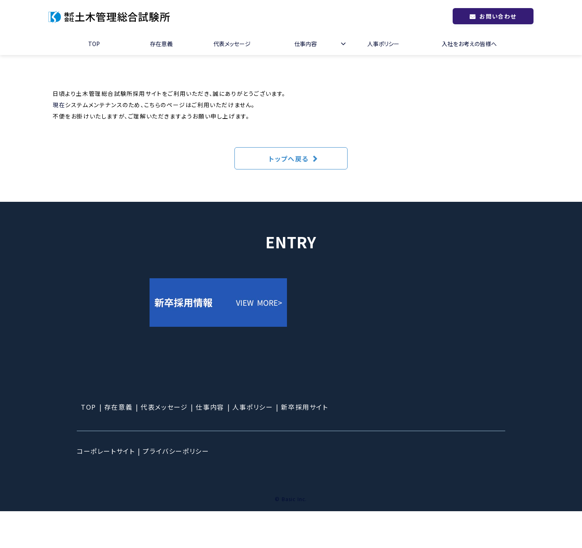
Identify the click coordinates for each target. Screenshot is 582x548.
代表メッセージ (232, 44)
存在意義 (161, 44)
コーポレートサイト (106, 488)
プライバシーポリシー (176, 488)
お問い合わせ (497, 16)
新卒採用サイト (304, 444)
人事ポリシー (383, 44)
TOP (94, 44)
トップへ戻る (289, 158)
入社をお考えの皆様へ (469, 44)
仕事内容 (305, 44)
